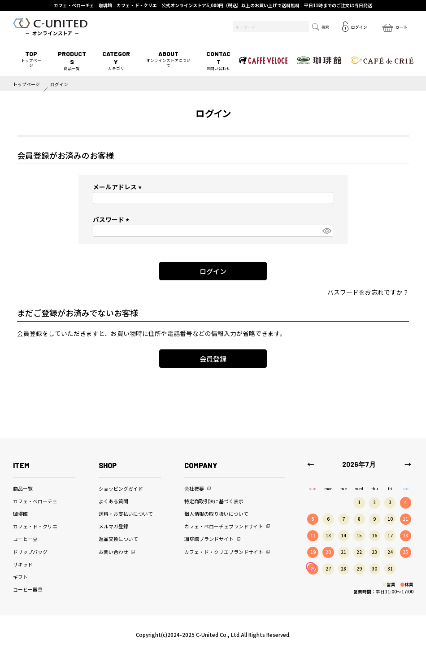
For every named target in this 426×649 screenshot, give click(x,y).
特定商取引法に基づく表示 (213, 501)
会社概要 (194, 488)
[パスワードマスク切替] (326, 230)
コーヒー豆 (25, 538)
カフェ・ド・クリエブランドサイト (223, 551)
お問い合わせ (218, 60)
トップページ (31, 59)
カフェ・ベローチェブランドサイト (223, 526)
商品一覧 (72, 60)
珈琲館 (20, 513)
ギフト (20, 576)
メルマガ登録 (113, 526)
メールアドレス (118, 186)
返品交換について (118, 538)
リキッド (23, 564)
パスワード (112, 219)
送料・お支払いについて (126, 513)
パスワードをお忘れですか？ (368, 291)
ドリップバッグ (30, 551)
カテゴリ (116, 60)
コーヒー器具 (28, 589)
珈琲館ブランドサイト (209, 538)
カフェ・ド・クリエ (35, 526)
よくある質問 (113, 501)
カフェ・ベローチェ (35, 501)
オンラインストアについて (168, 59)
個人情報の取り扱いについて (216, 513)
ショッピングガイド (121, 488)
